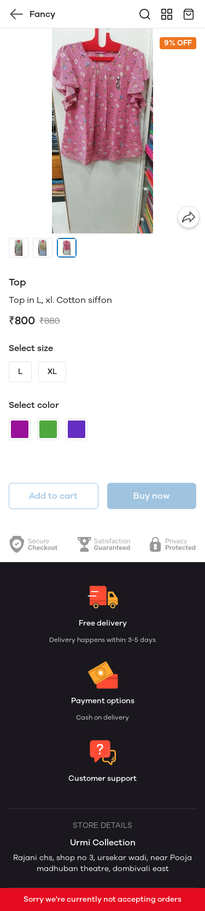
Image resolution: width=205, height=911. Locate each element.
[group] (102, 130)
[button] (18, 248)
